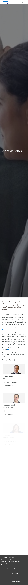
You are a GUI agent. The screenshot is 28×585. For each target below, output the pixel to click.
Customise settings (14, 581)
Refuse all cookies (14, 578)
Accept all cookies (14, 573)
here (2, 329)
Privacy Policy (14, 568)
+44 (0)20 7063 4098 (10, 384)
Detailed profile (8, 387)
